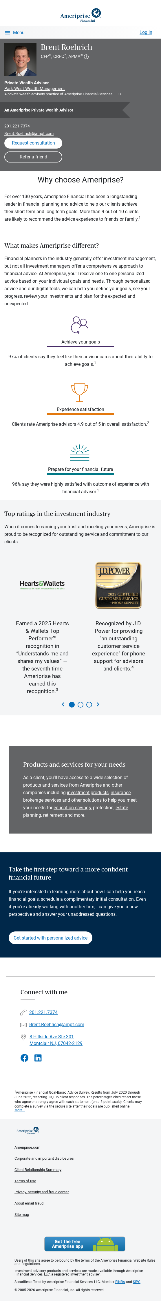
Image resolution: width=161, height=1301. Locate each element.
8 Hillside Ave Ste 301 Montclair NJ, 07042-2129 (56, 1040)
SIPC (136, 1282)
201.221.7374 (17, 126)
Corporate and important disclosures (44, 1158)
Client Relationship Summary (37, 1169)
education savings (72, 807)
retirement (53, 815)
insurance (121, 792)
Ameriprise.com (27, 1147)
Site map (21, 1214)
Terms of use (25, 1181)
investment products (88, 792)
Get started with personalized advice (50, 938)
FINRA (120, 1282)
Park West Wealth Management (34, 88)
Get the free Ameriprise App (84, 1243)
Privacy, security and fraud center (41, 1192)
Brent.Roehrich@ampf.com (29, 133)
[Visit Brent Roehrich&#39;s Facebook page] (25, 1058)
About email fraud (28, 1203)
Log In (146, 32)
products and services (45, 785)
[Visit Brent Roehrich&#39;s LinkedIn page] (38, 1058)
